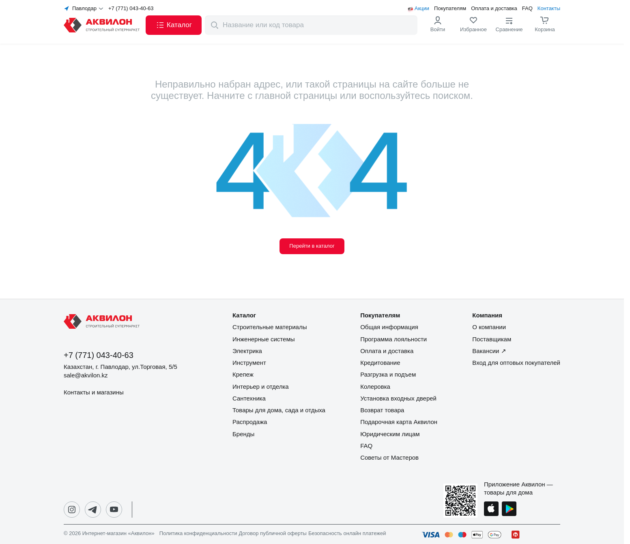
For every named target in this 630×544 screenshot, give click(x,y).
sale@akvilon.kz (86, 375)
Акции (422, 8)
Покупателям (450, 8)
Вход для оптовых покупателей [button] (516, 362)
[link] (473, 25)
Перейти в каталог (311, 246)
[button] (174, 25)
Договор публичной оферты (273, 533)
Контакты (549, 8)
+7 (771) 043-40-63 (131, 8)
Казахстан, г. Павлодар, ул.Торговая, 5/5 (120, 366)
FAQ (527, 8)
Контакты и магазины (94, 392)
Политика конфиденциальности (198, 533)
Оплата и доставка (494, 8)
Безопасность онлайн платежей (347, 533)
